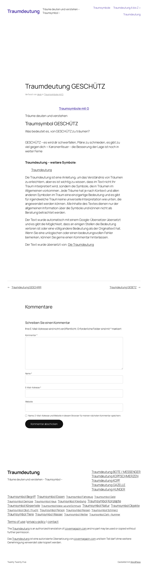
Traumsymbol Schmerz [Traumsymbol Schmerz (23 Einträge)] (104, 510)
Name (28, 373)
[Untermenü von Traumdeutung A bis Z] (140, 8)
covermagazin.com (76, 528)
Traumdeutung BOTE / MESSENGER (116, 472)
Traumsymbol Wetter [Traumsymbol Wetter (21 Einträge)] (76, 514)
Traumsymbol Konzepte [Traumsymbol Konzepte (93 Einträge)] (104, 501)
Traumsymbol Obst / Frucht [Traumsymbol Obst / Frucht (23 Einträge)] (23, 510)
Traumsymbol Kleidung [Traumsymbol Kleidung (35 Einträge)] (72, 501)
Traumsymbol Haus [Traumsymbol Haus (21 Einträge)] (45, 501)
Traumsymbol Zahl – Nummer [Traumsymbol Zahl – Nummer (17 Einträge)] (104, 514)
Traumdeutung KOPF (106, 480)
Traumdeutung (23, 11)
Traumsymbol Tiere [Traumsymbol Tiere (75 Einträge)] (20, 514)
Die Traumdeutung (81, 244)
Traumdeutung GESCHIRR (26, 287)
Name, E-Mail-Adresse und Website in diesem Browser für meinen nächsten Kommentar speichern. (74, 415)
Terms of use (16, 521)
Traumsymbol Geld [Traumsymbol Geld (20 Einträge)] (104, 496)
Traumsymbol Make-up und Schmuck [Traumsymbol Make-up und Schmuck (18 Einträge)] (61, 505)
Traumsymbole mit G (53, 94)
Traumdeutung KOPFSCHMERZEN (115, 476)
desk (39, 94)
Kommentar (31, 335)
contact (53, 521)
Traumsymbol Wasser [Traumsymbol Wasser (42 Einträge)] (49, 514)
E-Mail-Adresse (33, 387)
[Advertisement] (74, 40)
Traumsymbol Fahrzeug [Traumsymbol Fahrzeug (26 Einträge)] (79, 496)
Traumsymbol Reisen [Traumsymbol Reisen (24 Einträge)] (78, 510)
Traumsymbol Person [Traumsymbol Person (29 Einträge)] (52, 510)
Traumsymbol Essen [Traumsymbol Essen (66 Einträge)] (51, 496)
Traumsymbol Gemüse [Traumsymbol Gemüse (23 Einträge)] (20, 501)
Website (29, 401)
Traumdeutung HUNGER (108, 489)
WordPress (135, 562)
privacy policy (36, 521)
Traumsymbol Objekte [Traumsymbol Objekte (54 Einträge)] (125, 506)
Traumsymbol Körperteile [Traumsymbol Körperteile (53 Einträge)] (23, 506)
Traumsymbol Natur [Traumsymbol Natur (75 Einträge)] (95, 505)
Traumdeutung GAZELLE (108, 485)
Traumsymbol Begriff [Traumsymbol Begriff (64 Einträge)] (21, 497)
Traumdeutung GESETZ (123, 287)
